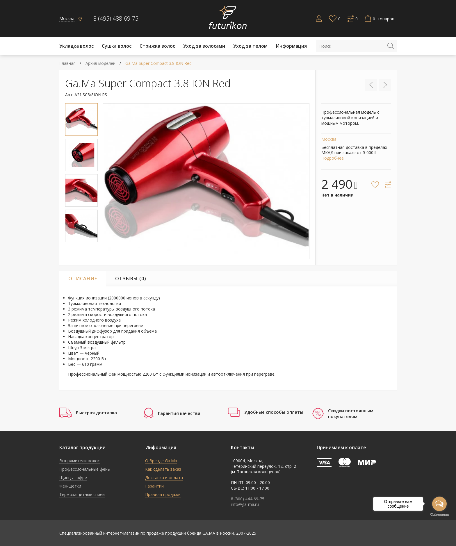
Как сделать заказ (163, 469)
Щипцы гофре (73, 477)
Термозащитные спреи (82, 494)
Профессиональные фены (85, 469)
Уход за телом (250, 46)
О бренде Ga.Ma (161, 460)
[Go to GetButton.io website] (439, 515)
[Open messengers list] (439, 504)
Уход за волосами (204, 46)
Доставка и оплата (164, 477)
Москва (66, 18)
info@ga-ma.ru (245, 504)
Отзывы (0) (130, 278)
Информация (291, 46)
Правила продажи (163, 494)
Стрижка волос (157, 46)
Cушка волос (116, 46)
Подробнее (332, 158)
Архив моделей (100, 63)
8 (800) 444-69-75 (247, 499)
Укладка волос (76, 46)
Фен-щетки (70, 486)
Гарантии (154, 486)
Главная (67, 63)
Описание (82, 278)
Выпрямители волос (79, 460)
